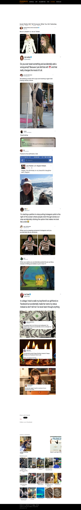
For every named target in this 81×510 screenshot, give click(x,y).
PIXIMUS (24, 1)
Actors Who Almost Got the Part (57, 484)
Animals (31, 1)
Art (36, 1)
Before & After (32, 468)
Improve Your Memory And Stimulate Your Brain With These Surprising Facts (24, 470)
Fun (48, 1)
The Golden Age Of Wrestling (32, 499)
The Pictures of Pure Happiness (40, 469)
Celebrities (42, 1)
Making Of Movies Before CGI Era (40, 484)
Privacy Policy (35, 506)
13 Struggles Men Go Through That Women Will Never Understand (49, 485)
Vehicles (58, 1)
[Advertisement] (40, 14)
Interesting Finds (57, 468)
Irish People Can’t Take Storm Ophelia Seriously (23, 484)
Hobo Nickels (57, 498)
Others (53, 1)
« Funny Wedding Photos (24, 452)
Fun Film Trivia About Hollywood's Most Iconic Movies (23, 499)
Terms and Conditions (28, 506)
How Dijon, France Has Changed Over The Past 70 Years (49, 469)
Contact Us (22, 506)
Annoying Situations (32, 483)
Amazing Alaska (40, 498)
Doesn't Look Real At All (55, 452)
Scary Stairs (49, 498)
